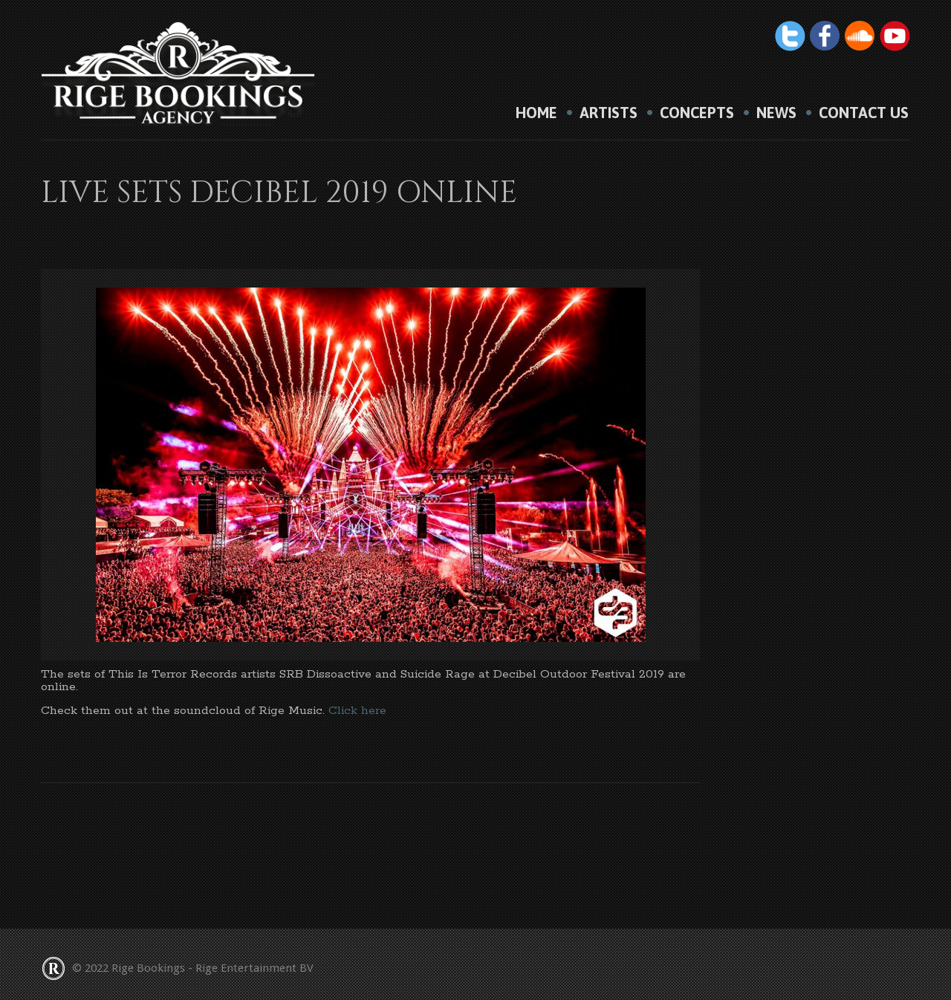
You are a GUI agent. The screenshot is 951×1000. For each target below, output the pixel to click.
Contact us (864, 113)
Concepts (697, 113)
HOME (536, 113)
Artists (608, 113)
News (776, 113)
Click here (357, 710)
